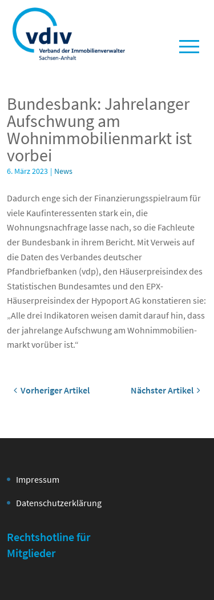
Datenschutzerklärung (59, 502)
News (63, 171)
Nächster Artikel (165, 390)
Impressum (37, 479)
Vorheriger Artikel (52, 390)
